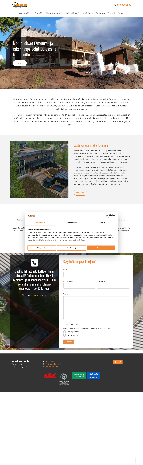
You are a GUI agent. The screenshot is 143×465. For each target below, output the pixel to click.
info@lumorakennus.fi (54, 364)
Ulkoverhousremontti (54, 15)
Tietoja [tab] (102, 223)
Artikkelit (111, 15)
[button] (20, 66)
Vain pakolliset (42, 248)
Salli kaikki (101, 248)
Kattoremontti (24, 15)
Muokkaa (71, 248)
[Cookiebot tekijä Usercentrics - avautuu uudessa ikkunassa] (106, 215)
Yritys (121, 15)
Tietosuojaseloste (52, 367)
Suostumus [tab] (40, 223)
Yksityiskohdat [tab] (71, 223)
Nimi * (96, 277)
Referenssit (100, 15)
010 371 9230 (123, 6)
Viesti (96, 310)
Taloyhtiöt (38, 15)
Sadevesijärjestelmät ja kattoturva (79, 15)
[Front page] (22, 6)
